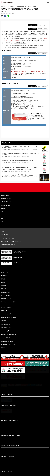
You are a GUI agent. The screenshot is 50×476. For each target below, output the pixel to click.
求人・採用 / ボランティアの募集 (8, 302)
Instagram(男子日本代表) (6, 341)
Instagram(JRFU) (5, 337)
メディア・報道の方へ (5, 295)
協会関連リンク (4, 282)
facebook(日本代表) (5, 314)
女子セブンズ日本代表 (5, 201)
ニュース (8, 6)
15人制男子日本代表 (9, 13)
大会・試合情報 (4, 234)
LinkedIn (3, 347)
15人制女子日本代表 (5, 205)
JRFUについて (4, 275)
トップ (2, 6)
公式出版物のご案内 (5, 292)
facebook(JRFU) (4, 310)
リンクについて (24, 467)
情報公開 (3, 279)
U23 (2, 211)
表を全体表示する (32, 25)
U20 (2, 215)
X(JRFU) (3, 320)
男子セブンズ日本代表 (5, 198)
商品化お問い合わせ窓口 (6, 298)
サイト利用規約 (16, 467)
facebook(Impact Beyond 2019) (8, 317)
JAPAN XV (3, 208)
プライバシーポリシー (32, 467)
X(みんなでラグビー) (5, 327)
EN (45, 2)
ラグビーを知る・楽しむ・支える (8, 238)
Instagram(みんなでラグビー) (7, 344)
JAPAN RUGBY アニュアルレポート (9, 244)
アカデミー (3, 225)
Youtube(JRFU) (4, 331)
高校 (2, 218)
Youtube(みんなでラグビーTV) (7, 334)
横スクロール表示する (42, 25)
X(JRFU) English (4, 324)
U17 (2, 221)
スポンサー (3, 285)
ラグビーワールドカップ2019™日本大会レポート (11, 241)
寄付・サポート (4, 288)
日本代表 (3, 13)
